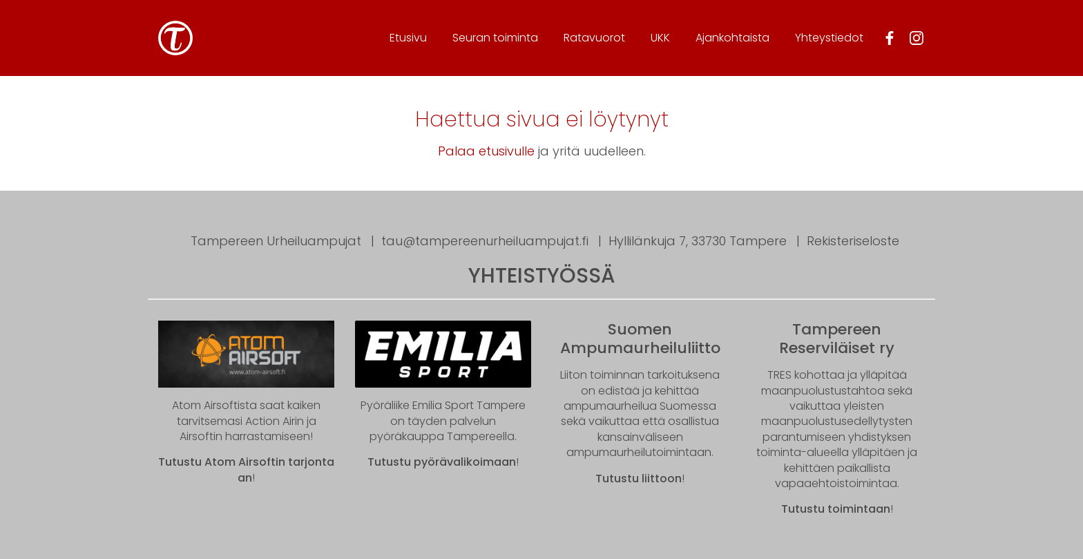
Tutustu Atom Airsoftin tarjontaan (246, 469)
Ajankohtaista (732, 38)
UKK (660, 38)
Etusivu (408, 38)
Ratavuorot (594, 38)
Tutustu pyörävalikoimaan (441, 462)
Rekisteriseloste (853, 240)
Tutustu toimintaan (835, 509)
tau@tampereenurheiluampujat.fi (484, 240)
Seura (495, 38)
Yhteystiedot (829, 38)
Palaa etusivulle (486, 151)
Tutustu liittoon (638, 478)
